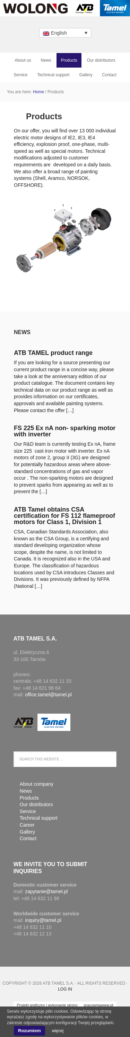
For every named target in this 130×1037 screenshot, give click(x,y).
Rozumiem (29, 1030)
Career (27, 825)
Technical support (39, 818)
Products (29, 798)
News (22, 332)
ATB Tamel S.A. (65, 11)
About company (36, 784)
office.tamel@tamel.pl (48, 694)
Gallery (27, 832)
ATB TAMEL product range (53, 352)
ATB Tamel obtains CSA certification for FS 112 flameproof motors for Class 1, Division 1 (64, 515)
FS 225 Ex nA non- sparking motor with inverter (64, 431)
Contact (28, 838)
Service (28, 811)
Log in (65, 989)
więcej (57, 1030)
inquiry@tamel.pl (43, 920)
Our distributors (36, 804)
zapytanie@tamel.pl (46, 891)
